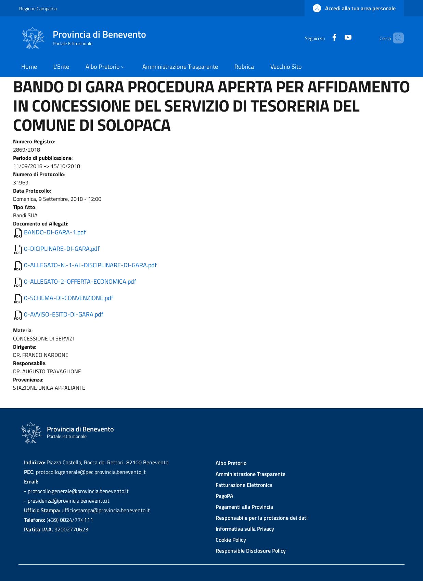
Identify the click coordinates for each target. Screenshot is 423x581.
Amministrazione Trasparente (250, 474)
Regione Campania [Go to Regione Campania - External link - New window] (38, 8)
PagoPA (224, 496)
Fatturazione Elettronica (244, 485)
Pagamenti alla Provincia (244, 507)
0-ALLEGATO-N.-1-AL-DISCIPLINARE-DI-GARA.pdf (90, 265)
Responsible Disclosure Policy (251, 550)
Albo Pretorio (231, 463)
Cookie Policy (231, 539)
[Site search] (395, 38)
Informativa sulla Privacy (245, 529)
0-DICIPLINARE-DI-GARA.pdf (62, 248)
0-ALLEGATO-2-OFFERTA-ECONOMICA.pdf (80, 281)
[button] (354, 8)
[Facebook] (323, 37)
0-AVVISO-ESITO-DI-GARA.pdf (63, 314)
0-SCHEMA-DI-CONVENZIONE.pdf (68, 297)
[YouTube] (336, 37)
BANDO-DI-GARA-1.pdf (55, 232)
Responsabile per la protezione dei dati (262, 518)
